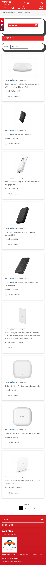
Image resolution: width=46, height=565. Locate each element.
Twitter (2, 25)
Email (2, 20)
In (2, 29)
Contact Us (24, 3)
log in (12, 80)
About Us (28, 3)
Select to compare (12, 96)
